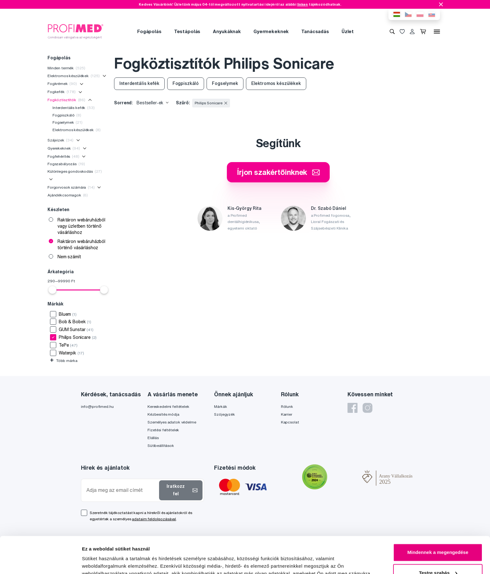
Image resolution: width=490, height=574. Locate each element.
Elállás (153, 438)
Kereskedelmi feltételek (168, 406)
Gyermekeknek (271, 31)
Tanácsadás (315, 31)
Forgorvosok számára (71, 187)
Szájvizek (60, 140)
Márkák (220, 406)
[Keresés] (392, 32)
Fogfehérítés (63, 156)
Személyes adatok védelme (172, 422)
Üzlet (348, 31)
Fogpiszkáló (66, 115)
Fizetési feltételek (163, 430)
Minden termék (66, 68)
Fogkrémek (62, 84)
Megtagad (438, 556)
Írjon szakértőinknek (278, 172)
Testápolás (187, 31)
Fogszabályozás (66, 164)
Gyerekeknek (64, 148)
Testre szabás (438, 536)
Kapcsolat (290, 422)
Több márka (63, 361)
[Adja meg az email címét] (121, 490)
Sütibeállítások (161, 445)
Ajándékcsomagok (68, 195)
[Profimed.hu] (76, 31)
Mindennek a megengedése (437, 515)
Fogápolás (149, 31)
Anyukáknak (227, 31)
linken (302, 4)
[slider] (52, 290)
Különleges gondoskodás (75, 171)
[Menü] (436, 31)
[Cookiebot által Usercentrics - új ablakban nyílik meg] (40, 562)
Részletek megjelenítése (109, 561)
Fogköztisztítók (66, 100)
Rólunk (287, 406)
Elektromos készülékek (74, 76)
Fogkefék (62, 92)
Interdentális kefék (73, 108)
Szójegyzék (224, 414)
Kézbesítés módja (163, 414)
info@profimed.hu (97, 406)
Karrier (286, 414)
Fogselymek (67, 122)
